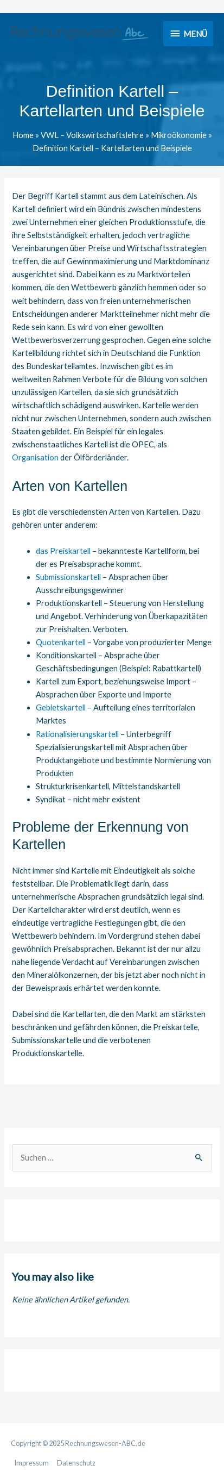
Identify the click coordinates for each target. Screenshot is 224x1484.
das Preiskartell (63, 551)
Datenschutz (76, 1462)
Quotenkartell (61, 642)
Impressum (31, 1462)
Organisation (35, 457)
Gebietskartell (61, 707)
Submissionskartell (68, 577)
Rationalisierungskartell (77, 734)
